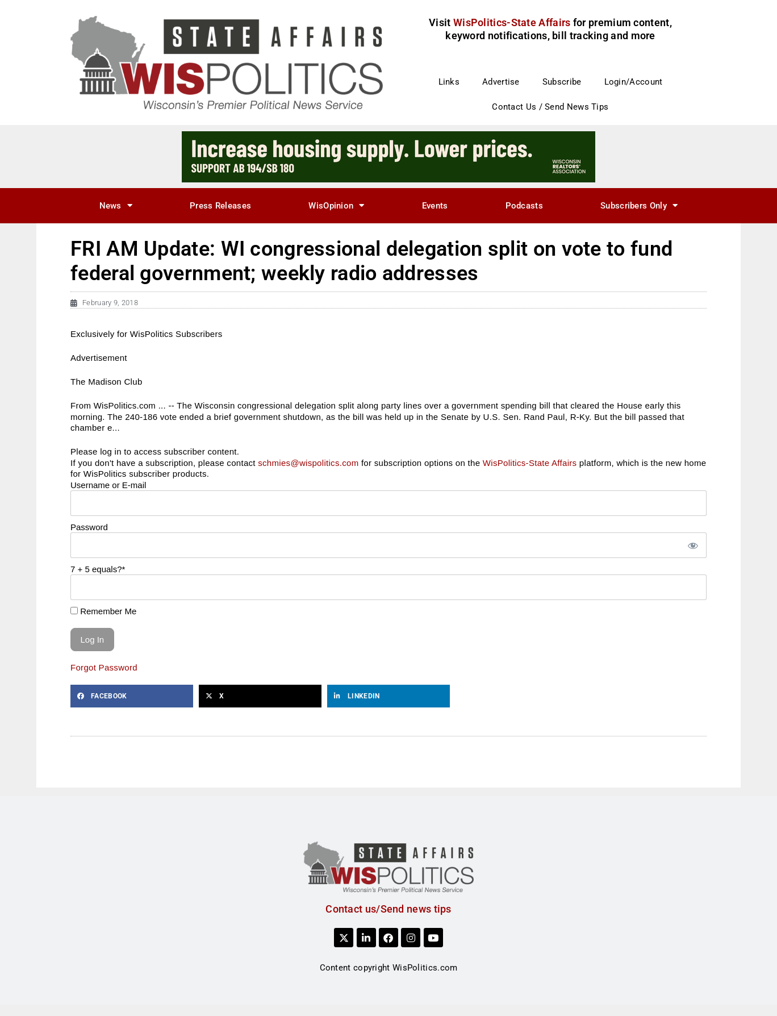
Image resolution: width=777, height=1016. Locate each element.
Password (89, 527)
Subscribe (562, 82)
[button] (131, 696)
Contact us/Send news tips (388, 909)
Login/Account (633, 82)
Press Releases (220, 206)
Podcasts (524, 206)
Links (449, 82)
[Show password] (692, 545)
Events (435, 206)
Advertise (501, 82)
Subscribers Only (639, 205)
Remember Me (103, 611)
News (116, 205)
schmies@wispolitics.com (308, 463)
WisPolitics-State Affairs (530, 463)
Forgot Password (103, 667)
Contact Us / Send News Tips (550, 107)
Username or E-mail (108, 485)
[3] (388, 156)
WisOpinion (336, 205)
